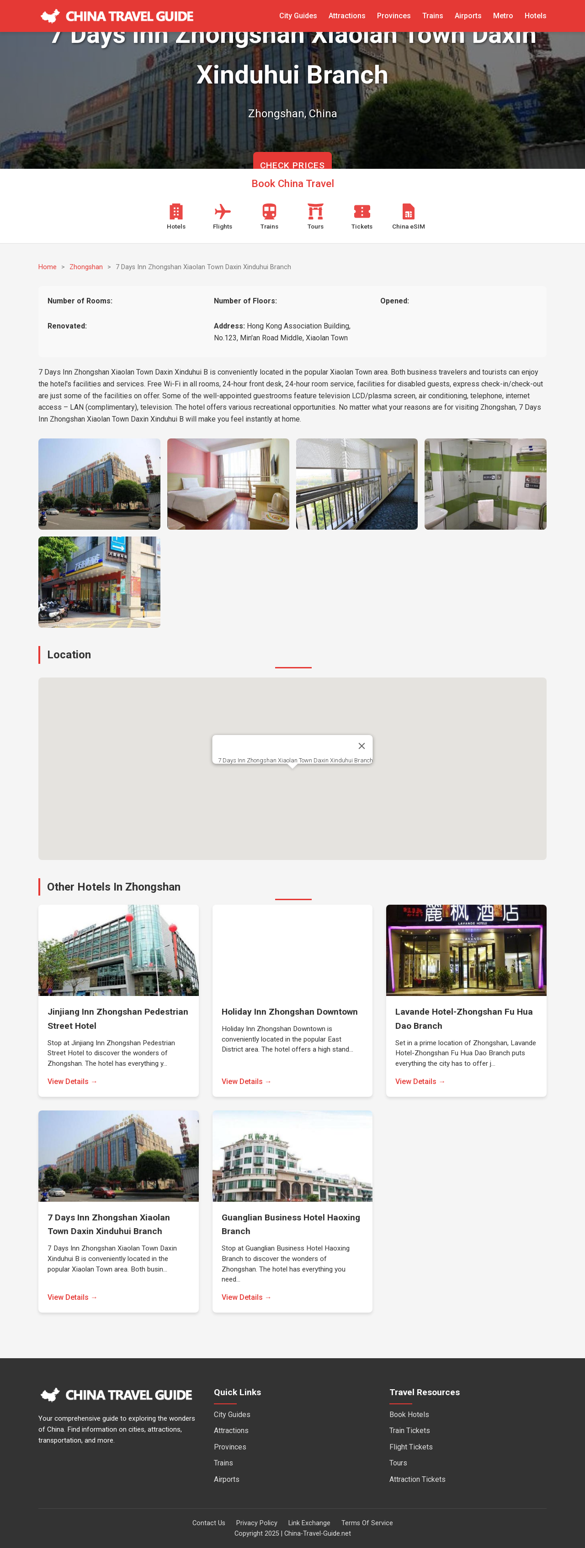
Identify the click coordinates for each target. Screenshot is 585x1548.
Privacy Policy (256, 1523)
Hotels (536, 15)
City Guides (298, 15)
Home (47, 267)
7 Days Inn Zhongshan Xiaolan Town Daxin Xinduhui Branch (295, 760)
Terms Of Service (367, 1523)
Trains (432, 15)
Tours (398, 1463)
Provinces (394, 15)
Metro (503, 15)
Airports (468, 15)
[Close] (362, 746)
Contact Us (208, 1523)
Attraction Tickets (417, 1479)
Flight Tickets (411, 1447)
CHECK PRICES (292, 165)
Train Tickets (409, 1430)
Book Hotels (409, 1414)
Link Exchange (309, 1523)
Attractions (347, 15)
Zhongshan (86, 267)
